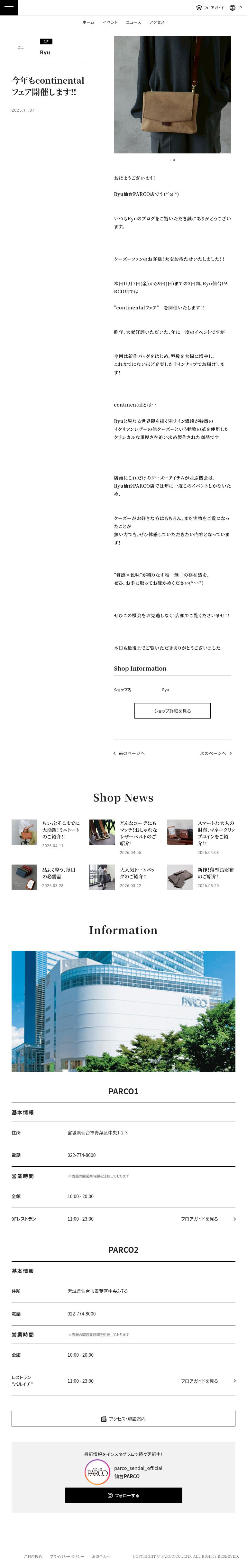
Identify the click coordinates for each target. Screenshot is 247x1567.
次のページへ (213, 753)
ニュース (133, 22)
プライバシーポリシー (67, 1556)
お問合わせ (101, 1556)
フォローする (127, 1495)
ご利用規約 (33, 1556)
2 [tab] (174, 160)
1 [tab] (170, 160)
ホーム (88, 22)
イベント (110, 22)
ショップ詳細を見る (172, 711)
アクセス (157, 22)
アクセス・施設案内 (127, 1419)
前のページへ (132, 753)
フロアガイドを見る (199, 1218)
